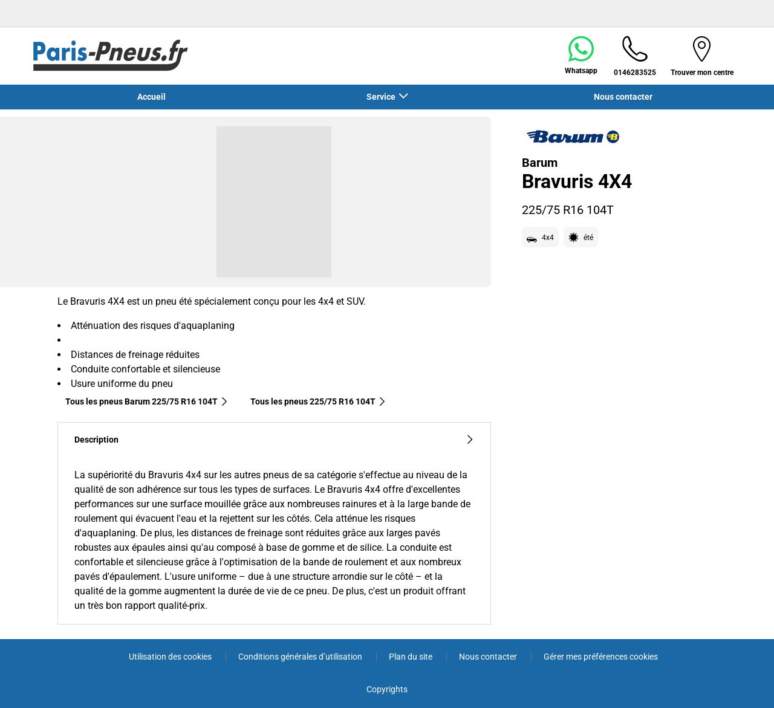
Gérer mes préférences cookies (601, 656)
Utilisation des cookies (171, 656)
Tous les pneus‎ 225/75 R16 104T (318, 401)
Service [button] (381, 97)
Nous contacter (623, 97)
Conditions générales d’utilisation (301, 656)
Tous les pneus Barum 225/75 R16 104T (147, 401)
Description (274, 440)
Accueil (151, 97)
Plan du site (411, 656)
